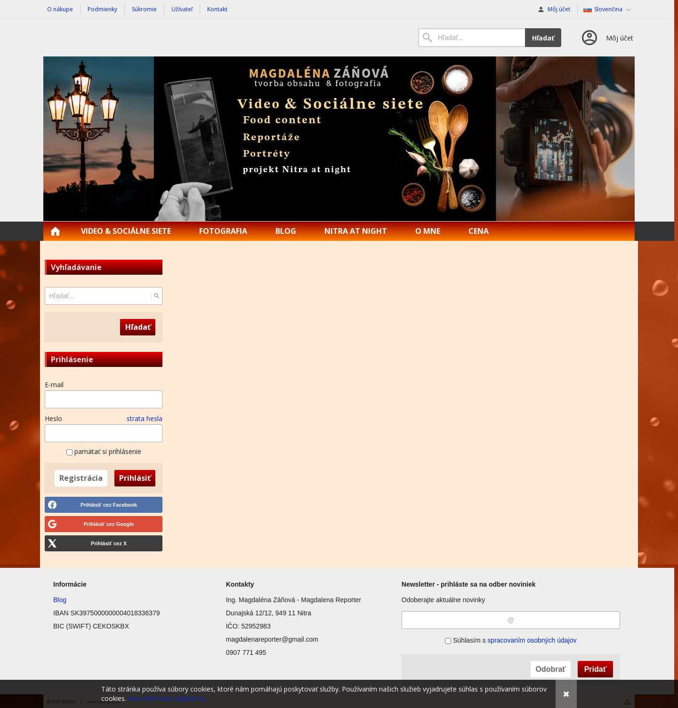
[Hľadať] (156, 296)
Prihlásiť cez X (109, 543)
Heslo (53, 418)
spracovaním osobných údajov (531, 640)
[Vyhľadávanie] (471, 37)
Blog (59, 600)
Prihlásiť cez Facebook (109, 505)
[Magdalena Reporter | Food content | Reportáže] (339, 139)
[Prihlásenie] (606, 37)
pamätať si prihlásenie (103, 451)
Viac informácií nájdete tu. (167, 698)
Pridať (595, 669)
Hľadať (543, 37)
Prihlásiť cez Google (109, 524)
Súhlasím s (510, 640)
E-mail (54, 384)
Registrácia (81, 478)
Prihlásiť (135, 478)
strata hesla (144, 418)
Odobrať (550, 669)
